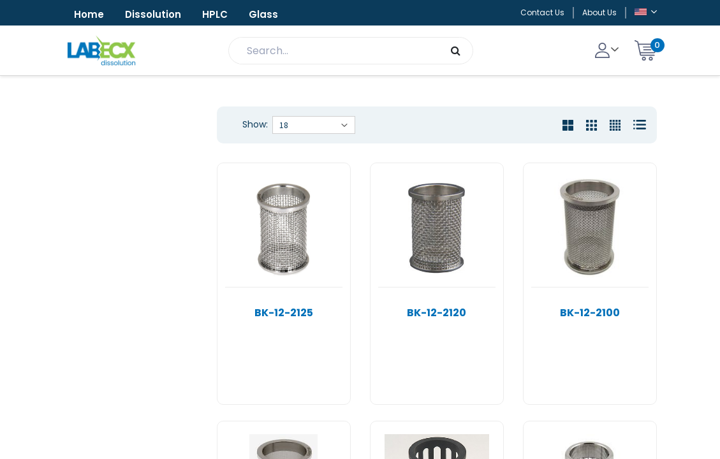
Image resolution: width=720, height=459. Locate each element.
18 (283, 125)
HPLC (215, 14)
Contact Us (542, 12)
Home (89, 14)
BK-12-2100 (590, 312)
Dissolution (153, 14)
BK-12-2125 (283, 312)
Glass (263, 14)
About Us (599, 12)
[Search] (456, 51)
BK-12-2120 (436, 312)
